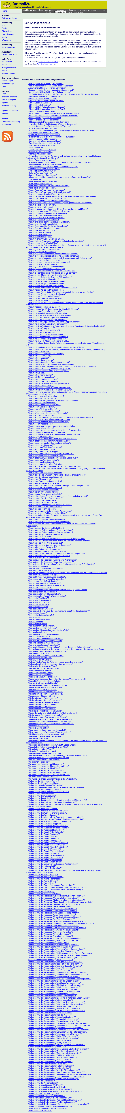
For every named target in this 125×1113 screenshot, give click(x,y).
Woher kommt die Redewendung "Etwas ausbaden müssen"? (54, 1009)
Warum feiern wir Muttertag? (40, 235)
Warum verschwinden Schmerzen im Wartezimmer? (50, 511)
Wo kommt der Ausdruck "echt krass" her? (46, 764)
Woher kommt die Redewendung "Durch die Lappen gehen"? (54, 981)
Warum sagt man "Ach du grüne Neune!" (45, 447)
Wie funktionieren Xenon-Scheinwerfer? (45, 700)
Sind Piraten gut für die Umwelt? (41, 171)
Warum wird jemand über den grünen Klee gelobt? (49, 545)
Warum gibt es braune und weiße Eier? (44, 250)
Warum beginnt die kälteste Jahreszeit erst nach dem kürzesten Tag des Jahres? (62, 196)
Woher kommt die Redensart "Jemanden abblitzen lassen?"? (53, 926)
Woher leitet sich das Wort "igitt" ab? (43, 1094)
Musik (4, 37)
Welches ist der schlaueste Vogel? (42, 666)
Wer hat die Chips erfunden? (40, 675)
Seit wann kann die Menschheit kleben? (45, 164)
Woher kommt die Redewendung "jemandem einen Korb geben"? (55, 1028)
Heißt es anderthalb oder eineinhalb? (43, 120)
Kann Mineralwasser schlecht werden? (44, 143)
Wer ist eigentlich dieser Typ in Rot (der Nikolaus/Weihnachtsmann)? (57, 679)
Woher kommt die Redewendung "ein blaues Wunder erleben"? (54, 983)
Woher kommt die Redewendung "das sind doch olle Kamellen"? (55, 966)
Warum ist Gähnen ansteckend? (41, 377)
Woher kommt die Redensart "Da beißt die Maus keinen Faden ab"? (56, 896)
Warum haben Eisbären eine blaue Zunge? (46, 286)
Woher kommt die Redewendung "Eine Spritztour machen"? (53, 989)
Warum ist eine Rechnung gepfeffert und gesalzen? (49, 369)
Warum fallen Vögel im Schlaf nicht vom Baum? (48, 226)
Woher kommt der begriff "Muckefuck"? (44, 849)
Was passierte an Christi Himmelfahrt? (44, 634)
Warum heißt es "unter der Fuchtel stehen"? (46, 335)
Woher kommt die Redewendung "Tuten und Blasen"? (51, 1066)
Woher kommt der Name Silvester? (43, 881)
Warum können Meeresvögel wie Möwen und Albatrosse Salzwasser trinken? (60, 417)
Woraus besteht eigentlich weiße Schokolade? (47, 1108)
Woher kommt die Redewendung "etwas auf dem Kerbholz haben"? (56, 1002)
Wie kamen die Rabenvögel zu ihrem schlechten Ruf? (50, 719)
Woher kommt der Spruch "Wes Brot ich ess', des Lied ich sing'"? (55, 889)
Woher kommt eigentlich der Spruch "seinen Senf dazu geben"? (55, 1091)
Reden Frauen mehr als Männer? (42, 160)
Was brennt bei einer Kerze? (40, 571)
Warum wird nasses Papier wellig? (42, 547)
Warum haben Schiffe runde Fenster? (44, 296)
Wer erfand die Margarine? (39, 670)
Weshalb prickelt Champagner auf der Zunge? (47, 685)
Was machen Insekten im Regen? (42, 628)
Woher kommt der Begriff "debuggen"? (44, 841)
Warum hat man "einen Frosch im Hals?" (45, 311)
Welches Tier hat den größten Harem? (44, 668)
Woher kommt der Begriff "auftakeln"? (44, 834)
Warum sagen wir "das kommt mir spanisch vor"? (49, 441)
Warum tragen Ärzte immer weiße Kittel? (45, 494)
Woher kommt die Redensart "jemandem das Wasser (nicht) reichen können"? (61, 923)
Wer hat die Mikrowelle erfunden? (42, 677)
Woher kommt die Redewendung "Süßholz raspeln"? (50, 1062)
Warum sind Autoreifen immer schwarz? (45, 473)
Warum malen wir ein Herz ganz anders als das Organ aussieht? (55, 430)
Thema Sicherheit (9, 97)
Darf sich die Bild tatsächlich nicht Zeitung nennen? (49, 92)
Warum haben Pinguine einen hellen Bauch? (47, 294)
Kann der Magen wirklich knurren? (42, 139)
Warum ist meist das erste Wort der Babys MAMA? (49, 388)
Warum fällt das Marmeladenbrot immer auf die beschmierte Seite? (56, 241)
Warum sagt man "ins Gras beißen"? (43, 460)
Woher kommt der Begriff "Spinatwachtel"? (46, 855)
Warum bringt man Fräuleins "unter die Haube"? (48, 213)
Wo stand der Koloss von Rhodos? (42, 777)
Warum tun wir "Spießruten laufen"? (43, 503)
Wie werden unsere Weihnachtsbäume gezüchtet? (49, 732)
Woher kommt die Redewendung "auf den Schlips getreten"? (53, 945)
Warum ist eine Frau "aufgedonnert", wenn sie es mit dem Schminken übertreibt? (62, 366)
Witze (4, 71)
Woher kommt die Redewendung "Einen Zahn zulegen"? (52, 996)
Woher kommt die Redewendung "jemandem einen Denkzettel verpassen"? (59, 1026)
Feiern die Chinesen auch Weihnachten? (45, 96)
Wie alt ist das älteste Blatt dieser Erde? (45, 687)
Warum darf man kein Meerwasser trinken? (46, 218)
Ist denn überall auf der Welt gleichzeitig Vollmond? (49, 126)
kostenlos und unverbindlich (48, 62)
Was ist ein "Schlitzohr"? (38, 602)
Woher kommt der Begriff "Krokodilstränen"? (46, 845)
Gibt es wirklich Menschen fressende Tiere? (46, 109)
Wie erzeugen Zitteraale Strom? (41, 696)
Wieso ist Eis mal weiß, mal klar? (42, 751)
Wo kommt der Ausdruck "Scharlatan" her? (46, 770)
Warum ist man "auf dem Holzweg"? (43, 379)
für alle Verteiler (8, 47)
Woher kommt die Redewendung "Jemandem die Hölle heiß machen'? (57, 1023)
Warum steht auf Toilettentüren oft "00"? (45, 488)
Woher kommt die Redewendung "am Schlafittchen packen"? (53, 940)
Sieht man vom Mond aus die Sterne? (44, 169)
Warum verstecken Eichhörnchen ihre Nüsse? (47, 513)
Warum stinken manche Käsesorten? (43, 490)
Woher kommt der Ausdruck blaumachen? (46, 830)
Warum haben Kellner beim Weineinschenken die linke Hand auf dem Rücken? (61, 292)
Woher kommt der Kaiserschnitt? (42, 866)
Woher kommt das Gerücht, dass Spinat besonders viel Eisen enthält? (57, 800)
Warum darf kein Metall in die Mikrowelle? (45, 215)
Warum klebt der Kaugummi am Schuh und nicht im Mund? (53, 400)
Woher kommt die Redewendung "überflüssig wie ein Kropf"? (53, 1079)
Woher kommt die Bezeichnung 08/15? (44, 894)
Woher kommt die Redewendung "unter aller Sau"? (49, 1068)
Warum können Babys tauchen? (41, 415)
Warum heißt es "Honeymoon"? (41, 328)
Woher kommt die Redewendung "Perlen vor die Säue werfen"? (55, 1053)
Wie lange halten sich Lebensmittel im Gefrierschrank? (51, 724)
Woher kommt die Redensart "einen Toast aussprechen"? (52, 915)
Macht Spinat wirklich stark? (40, 154)
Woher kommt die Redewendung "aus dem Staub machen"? (53, 951)
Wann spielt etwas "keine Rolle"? (42, 188)
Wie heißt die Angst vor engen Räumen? (45, 711)
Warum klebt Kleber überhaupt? (41, 407)
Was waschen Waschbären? (40, 658)
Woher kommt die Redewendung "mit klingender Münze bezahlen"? (56, 1045)
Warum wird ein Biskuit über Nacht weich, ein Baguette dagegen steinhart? (59, 541)
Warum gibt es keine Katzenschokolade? (45, 260)
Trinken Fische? (35, 179)
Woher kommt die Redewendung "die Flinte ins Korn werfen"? (54, 977)
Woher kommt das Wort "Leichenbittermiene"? (47, 813)
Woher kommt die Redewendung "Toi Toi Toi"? (47, 1064)
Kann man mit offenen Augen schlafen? (44, 141)
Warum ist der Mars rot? (38, 358)
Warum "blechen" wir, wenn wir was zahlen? (46, 190)
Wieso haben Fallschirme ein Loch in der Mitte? (48, 747)
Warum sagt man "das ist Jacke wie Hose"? (46, 456)
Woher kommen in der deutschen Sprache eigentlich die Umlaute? (56, 787)
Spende (5, 103)
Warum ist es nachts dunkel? (40, 375)
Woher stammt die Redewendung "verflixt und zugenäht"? (52, 1102)
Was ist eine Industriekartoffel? (41, 615)
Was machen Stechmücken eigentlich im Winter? (48, 630)
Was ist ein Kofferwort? (38, 607)
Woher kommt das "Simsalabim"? (42, 796)
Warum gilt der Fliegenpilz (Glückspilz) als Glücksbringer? (52, 273)
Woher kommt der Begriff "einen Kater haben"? (48, 843)
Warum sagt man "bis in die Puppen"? (44, 451)
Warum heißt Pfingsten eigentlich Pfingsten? (47, 339)
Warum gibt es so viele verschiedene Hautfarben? (49, 262)
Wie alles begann (9, 100)
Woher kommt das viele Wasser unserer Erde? (48, 811)
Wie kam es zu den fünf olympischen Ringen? (47, 717)
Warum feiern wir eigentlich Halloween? (44, 228)
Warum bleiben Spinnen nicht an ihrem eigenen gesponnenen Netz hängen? (60, 203)
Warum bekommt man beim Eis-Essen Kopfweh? (49, 201)
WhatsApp (6, 40)
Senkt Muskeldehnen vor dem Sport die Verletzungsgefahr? (53, 167)
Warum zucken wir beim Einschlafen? (44, 558)
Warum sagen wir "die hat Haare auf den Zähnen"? (49, 443)
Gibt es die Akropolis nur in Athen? (42, 99)
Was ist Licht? (34, 617)
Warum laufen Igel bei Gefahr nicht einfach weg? (48, 422)
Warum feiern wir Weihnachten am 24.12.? (46, 239)
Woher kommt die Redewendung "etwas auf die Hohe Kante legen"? (57, 1004)
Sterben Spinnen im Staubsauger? (42, 175)
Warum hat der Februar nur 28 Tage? (43, 307)
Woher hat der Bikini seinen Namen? (43, 781)
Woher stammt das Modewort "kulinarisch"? (46, 1096)
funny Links (6, 65)
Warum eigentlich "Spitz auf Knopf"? (43, 220)
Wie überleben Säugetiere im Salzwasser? (46, 734)
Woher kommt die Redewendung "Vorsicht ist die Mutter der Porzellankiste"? (60, 1074)
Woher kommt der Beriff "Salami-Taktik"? (45, 862)
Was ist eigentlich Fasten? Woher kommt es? (47, 596)
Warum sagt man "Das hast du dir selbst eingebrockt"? (51, 454)
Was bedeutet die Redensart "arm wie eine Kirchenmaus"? (52, 560)
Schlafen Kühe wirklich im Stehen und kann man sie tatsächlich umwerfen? (59, 162)
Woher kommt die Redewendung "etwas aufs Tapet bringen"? (54, 1006)
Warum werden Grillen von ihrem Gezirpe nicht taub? (50, 530)
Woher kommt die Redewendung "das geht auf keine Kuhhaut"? (55, 962)
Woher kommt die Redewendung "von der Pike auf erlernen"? (54, 1070)
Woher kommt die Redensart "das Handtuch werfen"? (50, 906)
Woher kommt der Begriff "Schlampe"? (44, 853)
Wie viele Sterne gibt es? (38, 728)
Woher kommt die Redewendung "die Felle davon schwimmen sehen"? (58, 975)
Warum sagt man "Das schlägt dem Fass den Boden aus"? (53, 458)
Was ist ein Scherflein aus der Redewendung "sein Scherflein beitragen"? (59, 611)
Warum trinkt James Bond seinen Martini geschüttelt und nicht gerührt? (58, 496)
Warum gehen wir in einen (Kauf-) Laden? (45, 84)
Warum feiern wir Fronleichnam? (42, 230)
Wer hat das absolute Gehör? (40, 673)
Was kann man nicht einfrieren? (41, 626)
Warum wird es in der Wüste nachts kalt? (45, 543)
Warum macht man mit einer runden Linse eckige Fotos (51, 426)
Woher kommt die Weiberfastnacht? (43, 1083)
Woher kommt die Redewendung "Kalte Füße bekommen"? (53, 1036)
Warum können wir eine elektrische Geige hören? (49, 420)
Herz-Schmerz (8, 34)
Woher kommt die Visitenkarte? (41, 1081)
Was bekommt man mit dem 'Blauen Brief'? (46, 568)
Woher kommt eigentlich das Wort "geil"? (45, 1085)
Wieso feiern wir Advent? (38, 739)
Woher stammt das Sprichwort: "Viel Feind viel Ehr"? (50, 1098)
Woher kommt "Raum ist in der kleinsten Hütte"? (48, 792)
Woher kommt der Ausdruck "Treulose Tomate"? (48, 828)
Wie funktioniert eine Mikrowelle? (42, 709)
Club (4, 87)
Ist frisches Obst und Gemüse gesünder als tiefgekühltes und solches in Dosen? (61, 130)
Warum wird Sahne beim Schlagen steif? (45, 549)
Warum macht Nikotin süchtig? (41, 428)
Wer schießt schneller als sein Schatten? (45, 681)
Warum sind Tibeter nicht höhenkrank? (44, 483)
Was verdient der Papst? (38, 653)
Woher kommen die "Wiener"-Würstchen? (45, 785)
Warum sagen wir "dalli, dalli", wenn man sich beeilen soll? (52, 439)
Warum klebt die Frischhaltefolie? (42, 403)
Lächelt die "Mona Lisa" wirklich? (42, 150)
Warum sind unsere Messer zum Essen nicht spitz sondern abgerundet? (58, 486)
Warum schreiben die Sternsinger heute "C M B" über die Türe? (55, 466)
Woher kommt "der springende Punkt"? (44, 790)
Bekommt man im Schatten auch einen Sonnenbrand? (51, 90)
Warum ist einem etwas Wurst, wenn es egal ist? (48, 371)
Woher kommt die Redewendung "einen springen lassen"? (52, 994)
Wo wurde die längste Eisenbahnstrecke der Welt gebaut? (52, 779)
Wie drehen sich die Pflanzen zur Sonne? (45, 692)
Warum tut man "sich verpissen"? (42, 509)
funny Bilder (7, 62)
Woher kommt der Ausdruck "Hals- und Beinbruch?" (50, 821)
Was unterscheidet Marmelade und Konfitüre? (47, 651)
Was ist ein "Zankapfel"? (38, 605)
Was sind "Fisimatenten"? (39, 636)
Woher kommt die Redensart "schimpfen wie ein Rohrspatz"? (54, 930)
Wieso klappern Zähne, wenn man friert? (45, 753)
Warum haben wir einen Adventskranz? (44, 301)
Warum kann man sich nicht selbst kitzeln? (46, 396)
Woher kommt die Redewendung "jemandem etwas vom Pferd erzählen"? (59, 1030)
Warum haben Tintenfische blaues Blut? (45, 298)
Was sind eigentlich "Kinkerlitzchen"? (43, 643)
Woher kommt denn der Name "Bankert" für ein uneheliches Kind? (56, 819)
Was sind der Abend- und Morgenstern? (45, 641)
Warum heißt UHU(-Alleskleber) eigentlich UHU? (48, 341)
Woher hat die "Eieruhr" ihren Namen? (44, 783)
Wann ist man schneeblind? (40, 184)
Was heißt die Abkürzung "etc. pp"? (43, 575)
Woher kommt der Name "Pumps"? (43, 875)
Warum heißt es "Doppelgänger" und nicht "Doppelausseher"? (54, 322)
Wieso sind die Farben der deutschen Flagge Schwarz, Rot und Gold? (57, 756)
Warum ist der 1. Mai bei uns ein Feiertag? (46, 354)
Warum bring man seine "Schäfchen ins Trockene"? (50, 211)
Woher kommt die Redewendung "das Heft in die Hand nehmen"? (55, 964)
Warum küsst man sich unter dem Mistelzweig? (48, 413)
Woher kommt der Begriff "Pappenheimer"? (46, 851)
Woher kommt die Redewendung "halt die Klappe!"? (50, 1015)
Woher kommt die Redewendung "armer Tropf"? (48, 943)
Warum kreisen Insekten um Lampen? (44, 411)
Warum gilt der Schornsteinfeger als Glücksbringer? (50, 277)
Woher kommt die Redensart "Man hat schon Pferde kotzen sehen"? (57, 928)
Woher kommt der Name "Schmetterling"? (46, 877)
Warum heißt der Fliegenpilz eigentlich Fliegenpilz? (49, 315)
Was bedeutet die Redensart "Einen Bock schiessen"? (51, 562)
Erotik (4, 28)
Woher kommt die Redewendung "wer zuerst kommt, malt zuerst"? (56, 1077)
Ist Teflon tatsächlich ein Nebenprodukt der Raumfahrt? (51, 137)
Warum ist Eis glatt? (36, 373)
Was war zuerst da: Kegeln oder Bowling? (45, 656)
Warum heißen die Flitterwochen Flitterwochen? (48, 313)
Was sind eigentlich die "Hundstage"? (44, 645)
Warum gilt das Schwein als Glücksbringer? (46, 269)
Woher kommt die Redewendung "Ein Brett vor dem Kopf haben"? (56, 985)
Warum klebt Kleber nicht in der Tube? (44, 405)
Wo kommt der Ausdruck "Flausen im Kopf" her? (48, 766)
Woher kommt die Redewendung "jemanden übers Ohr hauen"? (55, 1034)
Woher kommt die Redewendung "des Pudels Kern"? (50, 970)
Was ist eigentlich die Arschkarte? (42, 592)
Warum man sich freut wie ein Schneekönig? (47, 432)
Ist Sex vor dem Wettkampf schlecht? (44, 135)
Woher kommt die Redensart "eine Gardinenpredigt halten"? (53, 913)
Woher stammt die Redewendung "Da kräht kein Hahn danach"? (55, 1100)
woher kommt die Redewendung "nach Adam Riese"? (50, 1047)
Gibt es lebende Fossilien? (39, 105)
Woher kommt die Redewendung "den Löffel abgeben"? (51, 968)
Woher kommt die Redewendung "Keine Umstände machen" (53, 1038)
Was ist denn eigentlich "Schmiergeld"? (44, 583)
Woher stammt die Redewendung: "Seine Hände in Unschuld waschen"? (58, 1104)
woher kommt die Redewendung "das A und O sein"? (50, 960)
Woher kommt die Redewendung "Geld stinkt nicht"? (50, 1013)
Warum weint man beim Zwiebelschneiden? (46, 520)
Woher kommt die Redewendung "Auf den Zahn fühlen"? (52, 947)
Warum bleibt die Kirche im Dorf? (42, 205)
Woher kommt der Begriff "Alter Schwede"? (46, 832)
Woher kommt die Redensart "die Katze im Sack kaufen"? (52, 909)
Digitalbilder (7, 31)
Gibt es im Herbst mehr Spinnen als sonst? (46, 101)
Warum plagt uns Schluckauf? (40, 437)
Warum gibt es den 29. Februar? (42, 252)
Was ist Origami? (35, 622)
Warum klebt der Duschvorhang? (42, 398)
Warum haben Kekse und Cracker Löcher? (46, 290)
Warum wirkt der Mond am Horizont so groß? (47, 551)
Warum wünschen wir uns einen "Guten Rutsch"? (49, 556)
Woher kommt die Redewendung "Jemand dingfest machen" (53, 1019)
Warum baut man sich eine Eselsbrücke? (45, 194)
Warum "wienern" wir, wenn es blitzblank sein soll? (49, 192)
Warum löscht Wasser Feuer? (40, 424)
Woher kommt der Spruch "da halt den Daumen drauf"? (51, 885)
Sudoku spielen (8, 74)
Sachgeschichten (9, 68)
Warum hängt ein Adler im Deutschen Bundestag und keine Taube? (56, 347)
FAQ (4, 94)
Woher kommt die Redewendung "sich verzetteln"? (49, 1060)
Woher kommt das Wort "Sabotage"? (43, 815)
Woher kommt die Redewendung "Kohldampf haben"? (51, 1040)
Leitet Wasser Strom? (37, 147)
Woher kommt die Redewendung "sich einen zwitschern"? (52, 1057)
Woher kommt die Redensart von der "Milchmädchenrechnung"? (55, 938)
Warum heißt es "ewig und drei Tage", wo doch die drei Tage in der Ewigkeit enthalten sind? (66, 326)
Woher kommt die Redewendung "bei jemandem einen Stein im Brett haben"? (60, 953)
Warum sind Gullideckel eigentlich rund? (45, 477)
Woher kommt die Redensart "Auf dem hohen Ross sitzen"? (53, 898)
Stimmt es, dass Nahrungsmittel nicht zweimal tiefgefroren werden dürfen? (59, 177)
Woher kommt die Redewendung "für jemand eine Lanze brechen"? (56, 1011)
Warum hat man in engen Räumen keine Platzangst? (50, 86)
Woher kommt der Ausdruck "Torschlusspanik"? (48, 826)
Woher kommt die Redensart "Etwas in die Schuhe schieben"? (54, 917)
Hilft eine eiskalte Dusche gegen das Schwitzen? (48, 122)
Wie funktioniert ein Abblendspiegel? (43, 702)
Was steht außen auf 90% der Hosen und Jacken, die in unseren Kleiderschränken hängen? (66, 649)
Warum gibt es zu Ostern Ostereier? (43, 264)
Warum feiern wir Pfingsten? (40, 237)
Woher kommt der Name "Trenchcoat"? (44, 879)
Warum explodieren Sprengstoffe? (42, 224)
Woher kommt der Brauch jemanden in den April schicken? (53, 864)
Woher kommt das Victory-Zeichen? (43, 809)
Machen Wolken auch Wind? (40, 152)
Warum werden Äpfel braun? (40, 537)
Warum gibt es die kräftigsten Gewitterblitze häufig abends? (53, 254)
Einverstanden (60, 12)
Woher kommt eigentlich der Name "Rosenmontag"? (50, 1089)
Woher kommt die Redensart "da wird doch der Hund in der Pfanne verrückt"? (60, 902)
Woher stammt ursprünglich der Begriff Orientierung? (50, 1106)
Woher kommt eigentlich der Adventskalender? (48, 1087)
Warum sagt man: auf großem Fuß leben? (46, 464)
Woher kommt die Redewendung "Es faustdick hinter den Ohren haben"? (58, 998)
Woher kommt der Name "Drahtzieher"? (45, 868)
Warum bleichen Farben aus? (40, 207)
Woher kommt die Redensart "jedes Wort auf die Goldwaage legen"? (57, 921)
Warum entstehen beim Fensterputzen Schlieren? (49, 222)
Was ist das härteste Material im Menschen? (47, 579)
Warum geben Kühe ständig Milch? (43, 243)
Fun (3, 25)
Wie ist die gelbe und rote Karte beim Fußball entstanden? (52, 713)
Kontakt (5, 119)
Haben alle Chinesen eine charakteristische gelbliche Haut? (53, 116)
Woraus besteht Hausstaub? (40, 1111)
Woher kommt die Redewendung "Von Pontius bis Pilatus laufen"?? (56, 1072)
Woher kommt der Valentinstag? (41, 892)
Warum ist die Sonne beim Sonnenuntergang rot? (49, 362)
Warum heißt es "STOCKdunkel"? (42, 332)
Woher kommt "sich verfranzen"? (42, 794)
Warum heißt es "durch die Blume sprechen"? (47, 324)
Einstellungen (7, 81)
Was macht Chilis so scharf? (40, 632)
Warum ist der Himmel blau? (40, 356)
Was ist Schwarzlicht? (37, 624)
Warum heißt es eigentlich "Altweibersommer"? (48, 337)
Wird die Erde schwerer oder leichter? (44, 760)
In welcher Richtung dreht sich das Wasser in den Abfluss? (53, 124)
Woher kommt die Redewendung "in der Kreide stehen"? (52, 1017)
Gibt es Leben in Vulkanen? (40, 103)
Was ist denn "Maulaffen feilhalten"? (43, 581)
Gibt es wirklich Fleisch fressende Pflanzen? (46, 107)
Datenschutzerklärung (11, 122)
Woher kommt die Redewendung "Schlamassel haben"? (51, 1055)
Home (4, 11)
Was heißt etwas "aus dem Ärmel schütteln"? (47, 577)
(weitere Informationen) (75, 12)
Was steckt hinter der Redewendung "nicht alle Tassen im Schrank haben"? (59, 647)
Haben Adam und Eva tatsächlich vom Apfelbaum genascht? (53, 113)
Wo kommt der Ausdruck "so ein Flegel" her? (47, 773)
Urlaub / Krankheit (9, 55)
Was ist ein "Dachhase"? (38, 598)
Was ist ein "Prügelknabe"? (39, 600)
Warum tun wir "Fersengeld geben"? (43, 500)
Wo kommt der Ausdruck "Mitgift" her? (44, 768)
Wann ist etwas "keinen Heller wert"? (43, 181)
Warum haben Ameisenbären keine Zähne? (46, 281)
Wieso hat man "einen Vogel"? (41, 749)
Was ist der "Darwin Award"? (40, 588)
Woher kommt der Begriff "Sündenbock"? (45, 858)
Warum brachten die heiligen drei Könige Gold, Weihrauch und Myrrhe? (58, 209)
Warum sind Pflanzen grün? (40, 479)
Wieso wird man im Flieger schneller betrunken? (48, 758)
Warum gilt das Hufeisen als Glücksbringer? (46, 267)
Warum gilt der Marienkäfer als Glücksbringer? (47, 275)
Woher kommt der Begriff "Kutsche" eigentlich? (48, 847)
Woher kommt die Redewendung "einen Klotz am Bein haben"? (54, 992)
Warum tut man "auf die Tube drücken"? (45, 507)
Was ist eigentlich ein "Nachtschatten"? (44, 594)
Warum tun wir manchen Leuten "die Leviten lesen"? (50, 505)
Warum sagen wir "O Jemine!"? (41, 445)
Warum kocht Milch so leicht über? (42, 409)
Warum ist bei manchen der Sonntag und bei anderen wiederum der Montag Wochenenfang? (67, 349)
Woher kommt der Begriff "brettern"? (43, 838)
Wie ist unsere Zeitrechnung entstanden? (45, 715)
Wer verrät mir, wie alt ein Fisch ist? (43, 683)
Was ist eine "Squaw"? (37, 613)
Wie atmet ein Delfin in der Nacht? (42, 690)
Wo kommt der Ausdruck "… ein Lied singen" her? (49, 775)
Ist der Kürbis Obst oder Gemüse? (42, 128)
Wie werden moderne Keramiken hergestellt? (47, 730)
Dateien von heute (9, 18)
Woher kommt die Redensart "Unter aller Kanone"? (49, 934)
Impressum (6, 125)
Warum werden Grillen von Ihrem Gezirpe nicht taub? (50, 532)
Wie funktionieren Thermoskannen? (43, 698)
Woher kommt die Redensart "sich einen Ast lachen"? (50, 932)
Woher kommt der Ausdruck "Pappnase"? (45, 824)
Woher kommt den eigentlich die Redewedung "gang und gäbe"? (55, 817)
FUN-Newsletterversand (45, 64)
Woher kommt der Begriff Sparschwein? (45, 860)
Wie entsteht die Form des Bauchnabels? (45, 694)
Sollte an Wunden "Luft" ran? (40, 173)
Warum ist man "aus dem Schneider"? (44, 381)
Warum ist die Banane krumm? (41, 360)
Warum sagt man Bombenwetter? (42, 462)
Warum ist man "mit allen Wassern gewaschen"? (48, 383)
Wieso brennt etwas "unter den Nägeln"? (45, 736)
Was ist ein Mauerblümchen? (40, 609)
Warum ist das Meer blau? (39, 352)
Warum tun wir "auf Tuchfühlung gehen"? (45, 498)
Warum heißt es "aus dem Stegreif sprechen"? (47, 320)
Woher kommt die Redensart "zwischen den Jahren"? (50, 936)
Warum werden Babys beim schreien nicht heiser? (49, 522)
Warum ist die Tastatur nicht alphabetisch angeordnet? (51, 364)
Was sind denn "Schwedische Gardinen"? (45, 639)
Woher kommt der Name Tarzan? (42, 883)
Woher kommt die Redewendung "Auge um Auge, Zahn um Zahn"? (56, 949)
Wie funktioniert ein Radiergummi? (42, 704)
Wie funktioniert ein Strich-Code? (42, 707)
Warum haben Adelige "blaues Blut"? (43, 279)
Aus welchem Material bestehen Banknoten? (47, 88)
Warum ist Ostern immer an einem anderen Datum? (50, 390)
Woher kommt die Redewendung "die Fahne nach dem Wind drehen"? (57, 972)
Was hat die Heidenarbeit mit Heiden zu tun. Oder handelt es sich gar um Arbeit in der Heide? (67, 573)
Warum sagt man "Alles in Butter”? (42, 449)
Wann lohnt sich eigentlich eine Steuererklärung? (48, 186)
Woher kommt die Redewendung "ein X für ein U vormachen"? (54, 987)
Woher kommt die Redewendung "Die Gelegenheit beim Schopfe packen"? (59, 979)
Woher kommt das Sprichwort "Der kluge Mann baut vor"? (52, 802)
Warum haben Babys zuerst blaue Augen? (46, 284)
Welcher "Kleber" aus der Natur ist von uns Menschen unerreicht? (55, 662)
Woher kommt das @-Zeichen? (41, 798)
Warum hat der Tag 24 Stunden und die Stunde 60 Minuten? (53, 309)
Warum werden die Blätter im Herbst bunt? (46, 528)
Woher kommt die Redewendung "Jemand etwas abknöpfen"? (54, 1021)
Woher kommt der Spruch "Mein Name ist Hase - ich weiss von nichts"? (58, 887)
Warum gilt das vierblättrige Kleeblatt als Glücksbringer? (51, 271)
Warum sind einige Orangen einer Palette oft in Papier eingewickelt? (56, 475)
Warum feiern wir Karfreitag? (40, 233)
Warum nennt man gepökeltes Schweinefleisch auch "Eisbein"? (54, 434)
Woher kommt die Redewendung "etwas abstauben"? (50, 1000)
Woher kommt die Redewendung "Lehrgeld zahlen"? (50, 1043)
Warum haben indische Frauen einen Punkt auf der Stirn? (52, 288)
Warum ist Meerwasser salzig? (41, 386)
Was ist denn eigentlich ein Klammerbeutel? (46, 585)
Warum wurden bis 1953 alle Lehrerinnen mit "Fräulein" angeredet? (56, 554)
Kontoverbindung (9, 106)
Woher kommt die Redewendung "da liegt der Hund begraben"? (55, 957)
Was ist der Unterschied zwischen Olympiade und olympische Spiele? (57, 590)
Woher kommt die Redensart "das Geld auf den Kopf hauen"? (54, 904)
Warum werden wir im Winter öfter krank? (45, 534)
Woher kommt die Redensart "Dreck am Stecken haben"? (52, 911)
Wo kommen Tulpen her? (38, 762)
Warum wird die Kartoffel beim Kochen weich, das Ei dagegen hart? (56, 539)
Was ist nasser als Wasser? (40, 619)
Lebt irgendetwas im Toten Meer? (42, 145)
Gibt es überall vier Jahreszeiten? (42, 111)
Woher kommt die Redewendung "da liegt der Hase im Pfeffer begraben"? (59, 955)
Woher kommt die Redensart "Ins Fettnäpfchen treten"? (51, 919)
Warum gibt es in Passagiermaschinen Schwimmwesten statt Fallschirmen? (60, 258)
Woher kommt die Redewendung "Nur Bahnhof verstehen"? (53, 1051)
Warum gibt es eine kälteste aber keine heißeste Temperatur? (54, 256)
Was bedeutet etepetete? (38, 566)
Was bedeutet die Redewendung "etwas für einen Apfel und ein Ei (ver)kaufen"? (61, 564)
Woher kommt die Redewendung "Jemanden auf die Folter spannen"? (57, 1032)
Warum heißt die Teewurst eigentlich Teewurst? (48, 318)
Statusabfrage (8, 84)
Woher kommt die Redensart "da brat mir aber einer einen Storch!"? (56, 900)
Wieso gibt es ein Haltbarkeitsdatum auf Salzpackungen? (52, 745)
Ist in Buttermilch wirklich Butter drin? (43, 133)
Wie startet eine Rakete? (38, 726)
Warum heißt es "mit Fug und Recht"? (44, 330)
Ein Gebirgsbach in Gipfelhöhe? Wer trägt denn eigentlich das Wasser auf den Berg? (63, 94)
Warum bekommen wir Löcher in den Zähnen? (47, 198)
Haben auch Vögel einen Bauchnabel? (44, 118)
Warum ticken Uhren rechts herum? (43, 492)
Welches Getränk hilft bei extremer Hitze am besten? (50, 664)
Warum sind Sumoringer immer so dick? (45, 481)
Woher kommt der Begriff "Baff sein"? (44, 836)
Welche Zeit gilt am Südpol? (40, 660)
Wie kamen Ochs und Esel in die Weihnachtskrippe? (50, 722)
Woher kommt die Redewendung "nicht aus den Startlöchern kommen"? (58, 1049)
